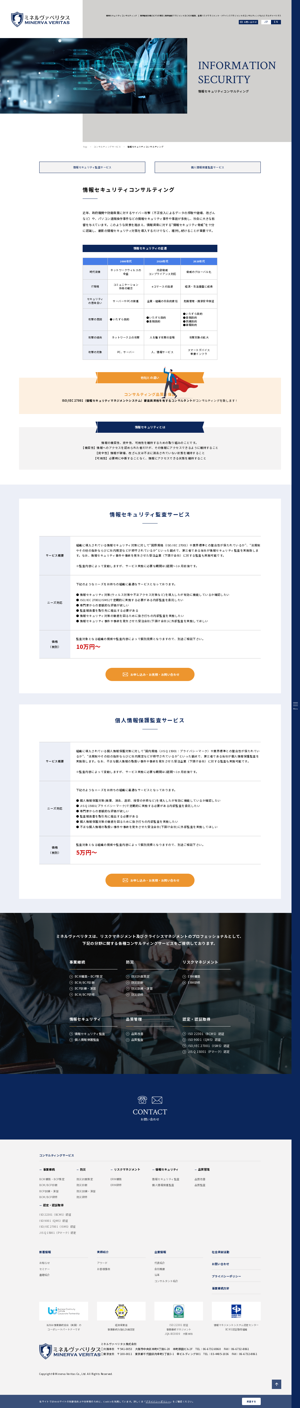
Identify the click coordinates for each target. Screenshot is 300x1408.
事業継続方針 (220, 1288)
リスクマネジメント (201, 962)
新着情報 (45, 1252)
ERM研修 (194, 982)
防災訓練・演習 (142, 988)
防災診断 (137, 982)
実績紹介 (103, 1252)
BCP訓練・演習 (85, 988)
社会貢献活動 (220, 1252)
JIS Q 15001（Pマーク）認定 (209, 1051)
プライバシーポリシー (158, 1401)
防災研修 (137, 994)
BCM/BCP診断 (85, 982)
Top (85, 146)
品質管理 (134, 1019)
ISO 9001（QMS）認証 (204, 1039)
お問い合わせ (150, 1109)
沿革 (157, 1275)
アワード (102, 1263)
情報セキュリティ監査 (90, 1033)
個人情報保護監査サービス (207, 167)
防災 (130, 962)
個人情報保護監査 (87, 1039)
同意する (251, 1401)
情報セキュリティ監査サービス (92, 167)
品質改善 (137, 1033)
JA (266, 22)
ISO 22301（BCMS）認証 (206, 1033)
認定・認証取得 (196, 1019)
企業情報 (160, 1252)
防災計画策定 (140, 976)
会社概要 (159, 1269)
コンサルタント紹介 (166, 1281)
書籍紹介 (44, 1275)
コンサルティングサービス (107, 146)
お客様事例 (103, 1269)
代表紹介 (159, 1263)
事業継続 (77, 962)
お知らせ (44, 1263)
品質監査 (137, 1039)
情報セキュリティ (85, 1019)
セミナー (44, 1269)
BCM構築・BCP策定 (89, 976)
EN (276, 22)
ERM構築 (194, 976)
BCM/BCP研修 (85, 994)
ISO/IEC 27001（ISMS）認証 (209, 1045)
